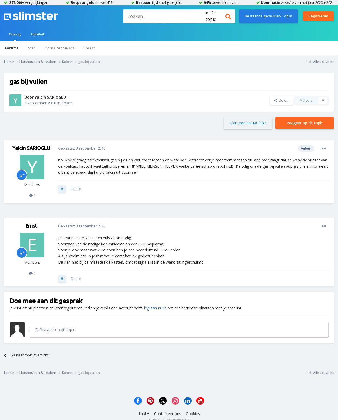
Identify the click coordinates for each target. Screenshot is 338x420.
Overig (15, 36)
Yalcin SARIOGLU (50, 97)
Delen (281, 100)
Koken (67, 102)
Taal (143, 413)
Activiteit (37, 34)
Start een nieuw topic (248, 122)
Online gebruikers (59, 48)
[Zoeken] (164, 16)
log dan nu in (155, 308)
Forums (11, 48)
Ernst (31, 225)
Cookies (193, 413)
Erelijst (89, 48)
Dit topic (211, 16)
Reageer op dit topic (305, 122)
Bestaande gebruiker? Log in (268, 16)
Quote (76, 188)
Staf (31, 48)
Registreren (318, 16)
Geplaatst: (81, 148)
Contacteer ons (167, 413)
